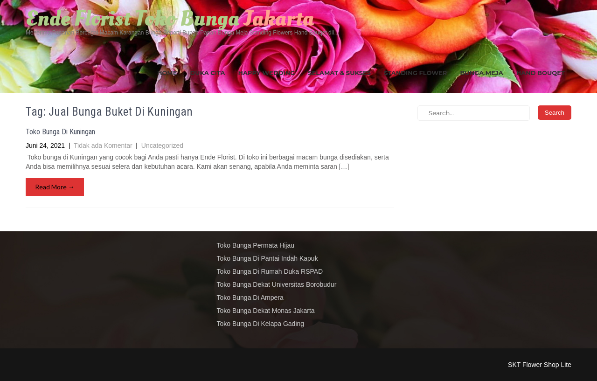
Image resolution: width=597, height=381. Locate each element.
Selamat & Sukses (339, 72)
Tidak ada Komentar (103, 145)
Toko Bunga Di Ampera (250, 297)
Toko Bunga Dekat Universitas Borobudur (277, 284)
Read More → (55, 187)
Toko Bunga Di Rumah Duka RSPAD (270, 271)
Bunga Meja (481, 72)
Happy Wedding (266, 72)
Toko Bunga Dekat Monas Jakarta (266, 310)
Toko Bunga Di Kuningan (60, 131)
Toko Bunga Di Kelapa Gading (261, 323)
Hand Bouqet (540, 72)
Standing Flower (415, 72)
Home (167, 72)
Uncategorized (162, 145)
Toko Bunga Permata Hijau (256, 245)
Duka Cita (207, 72)
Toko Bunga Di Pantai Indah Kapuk (267, 258)
